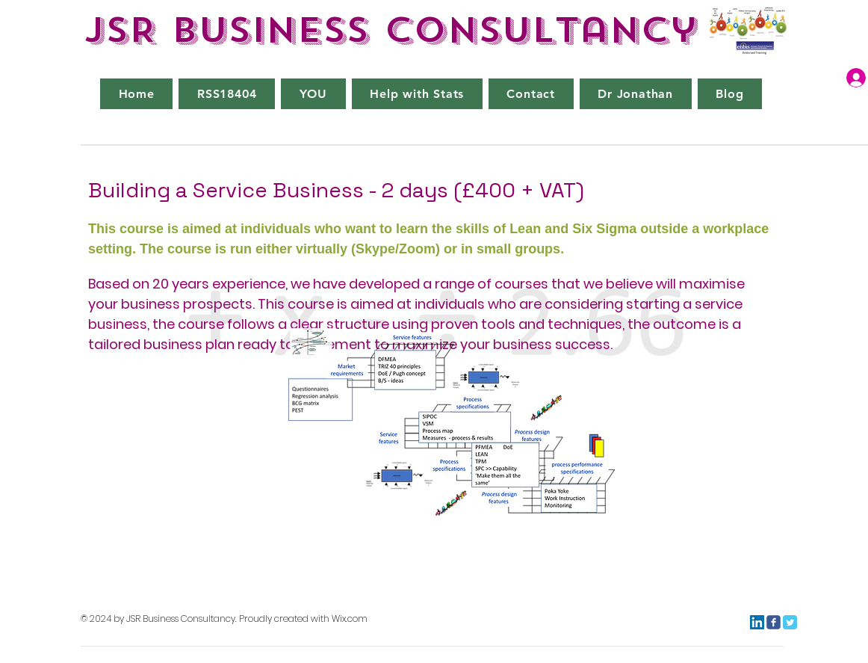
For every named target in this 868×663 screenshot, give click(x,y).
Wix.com (350, 618)
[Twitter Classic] (790, 622)
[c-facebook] (773, 622)
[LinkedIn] (757, 622)
